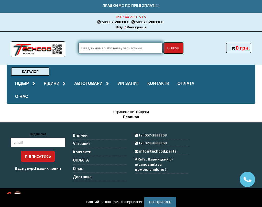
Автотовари (91, 83)
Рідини (55, 83)
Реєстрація (137, 27)
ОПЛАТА (185, 83)
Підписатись (38, 156)
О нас (21, 96)
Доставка (82, 177)
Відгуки (80, 135)
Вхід (120, 27)
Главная (131, 117)
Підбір (25, 83)
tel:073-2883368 (148, 22)
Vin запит (128, 83)
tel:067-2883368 (114, 22)
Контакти (158, 83)
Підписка (38, 134)
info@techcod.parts (158, 151)
